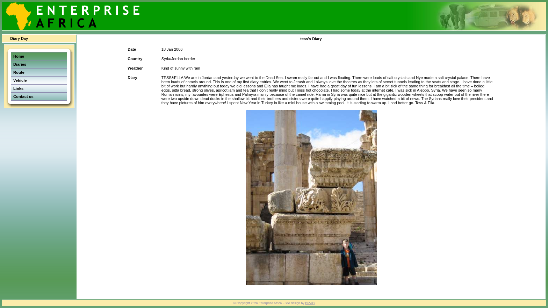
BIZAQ (310, 303)
